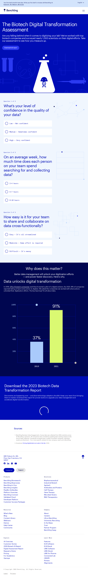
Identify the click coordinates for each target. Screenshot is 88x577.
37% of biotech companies (19, 287)
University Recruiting (52, 520)
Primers (47, 560)
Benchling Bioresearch (12, 480)
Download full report (10, 47)
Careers (47, 516)
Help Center (8, 525)
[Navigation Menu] (83, 10)
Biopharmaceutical (51, 480)
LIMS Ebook (48, 551)
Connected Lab (49, 556)
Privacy (13, 573)
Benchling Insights (11, 488)
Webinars (7, 520)
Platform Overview (11, 492)
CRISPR (46, 558)
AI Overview (8, 541)
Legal (6, 573)
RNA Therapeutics (50, 497)
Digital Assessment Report (13, 549)
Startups (7, 558)
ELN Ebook (48, 546)
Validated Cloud (10, 497)
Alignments (48, 563)
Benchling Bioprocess (12, 483)
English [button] (80, 2)
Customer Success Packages (14, 502)
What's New (8, 513)
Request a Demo (10, 551)
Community (8, 528)
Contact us (9, 470)
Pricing (6, 553)
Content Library (9, 518)
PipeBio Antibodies (11, 490)
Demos (6, 523)
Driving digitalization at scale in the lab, (34, 443)
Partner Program (50, 528)
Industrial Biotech (50, 483)
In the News (48, 523)
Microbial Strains (50, 495)
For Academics (9, 556)
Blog (5, 516)
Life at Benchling (50, 518)
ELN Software (49, 544)
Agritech (47, 485)
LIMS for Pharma (50, 553)
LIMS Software (49, 549)
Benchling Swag (50, 530)
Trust (46, 525)
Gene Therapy (49, 492)
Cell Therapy (48, 490)
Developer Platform (11, 499)
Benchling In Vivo (10, 485)
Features (47, 541)
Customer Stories (10, 544)
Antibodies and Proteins (53, 488)
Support (20, 470)
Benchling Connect (11, 495)
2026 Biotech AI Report (12, 546)
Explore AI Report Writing (14, 4)
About (46, 513)
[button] (83, 2)
